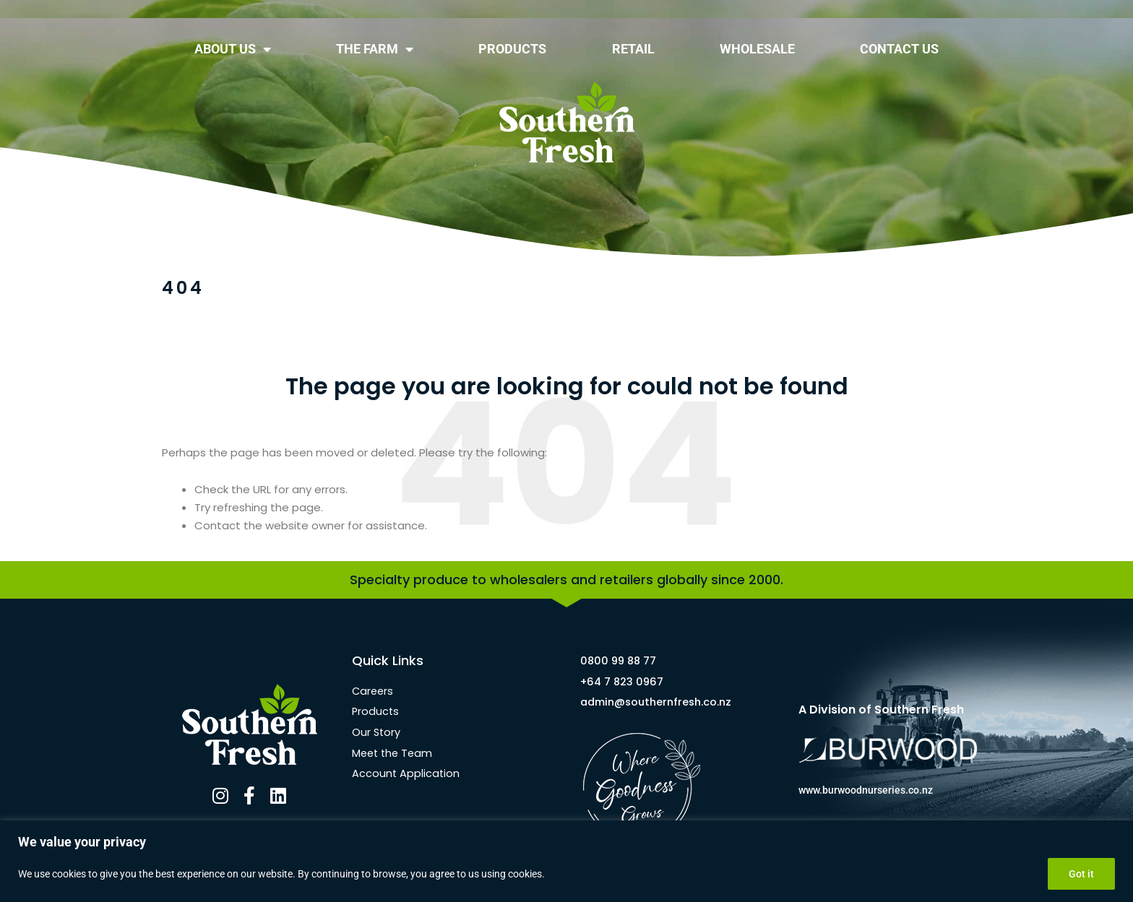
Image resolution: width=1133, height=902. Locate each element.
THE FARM (374, 49)
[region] (566, 861)
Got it (1081, 874)
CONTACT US (899, 48)
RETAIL (633, 48)
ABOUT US (232, 49)
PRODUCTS (512, 48)
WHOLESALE (757, 48)
